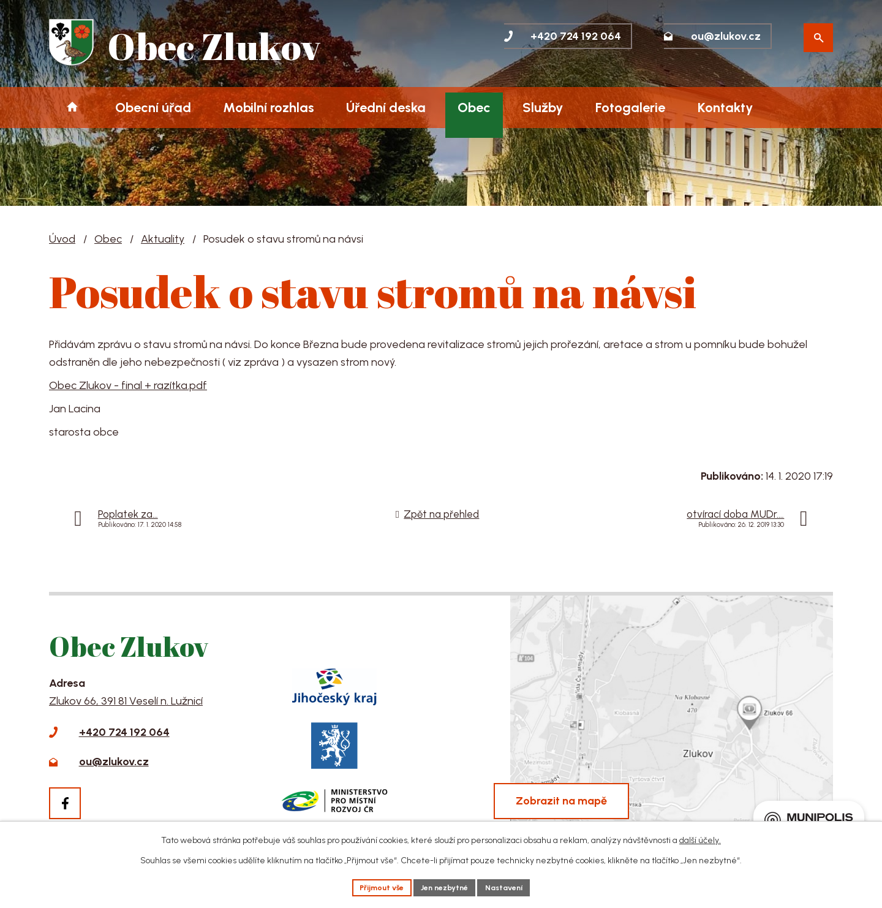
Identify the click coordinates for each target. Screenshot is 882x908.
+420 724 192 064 (124, 732)
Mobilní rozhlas (268, 107)
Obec (474, 107)
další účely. (700, 838)
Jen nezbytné (445, 886)
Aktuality (162, 239)
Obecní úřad (153, 107)
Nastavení (512, 886)
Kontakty (725, 107)
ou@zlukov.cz (114, 761)
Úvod (72, 107)
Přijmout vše (374, 886)
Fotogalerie (630, 107)
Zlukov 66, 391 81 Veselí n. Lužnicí (126, 701)
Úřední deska (386, 107)
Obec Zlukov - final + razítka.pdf (128, 385)
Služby (543, 107)
